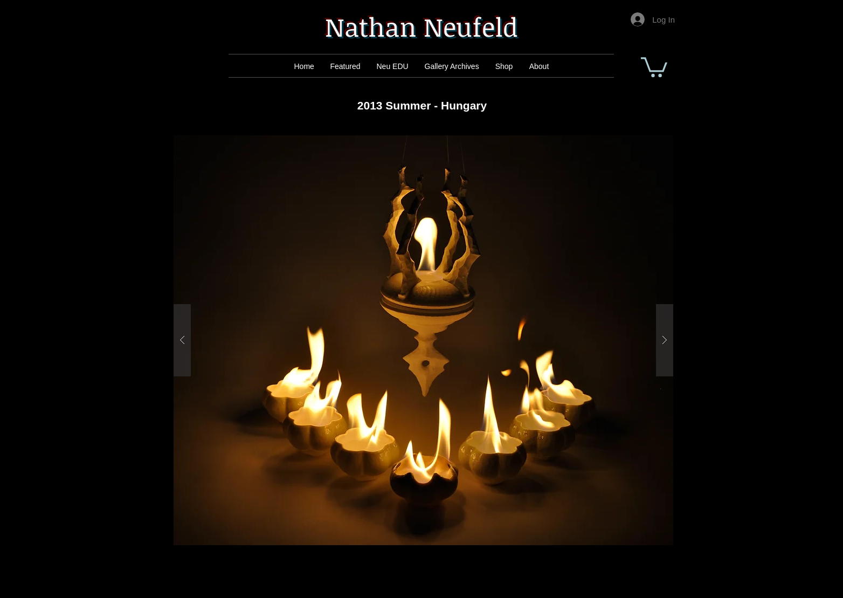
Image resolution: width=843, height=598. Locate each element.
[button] (654, 66)
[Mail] (347, 66)
